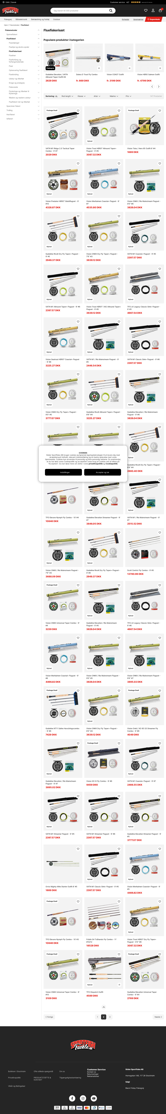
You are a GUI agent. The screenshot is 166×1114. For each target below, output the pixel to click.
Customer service (117, 2)
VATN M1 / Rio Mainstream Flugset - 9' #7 (143, 518)
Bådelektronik (21, 19)
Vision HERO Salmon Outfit (148, 74)
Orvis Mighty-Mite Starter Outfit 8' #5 (61, 886)
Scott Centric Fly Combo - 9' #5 (140, 570)
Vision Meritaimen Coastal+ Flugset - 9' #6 (62, 677)
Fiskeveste (13, 87)
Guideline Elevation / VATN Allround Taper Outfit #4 (57, 75)
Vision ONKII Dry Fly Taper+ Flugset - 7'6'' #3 (102, 255)
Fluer (22, 66)
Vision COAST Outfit (115, 74)
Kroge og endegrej (22, 83)
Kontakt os (91, 1072)
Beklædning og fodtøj (40, 19)
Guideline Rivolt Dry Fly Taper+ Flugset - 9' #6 (103, 571)
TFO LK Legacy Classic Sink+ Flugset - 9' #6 (143, 624)
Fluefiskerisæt (15, 51)
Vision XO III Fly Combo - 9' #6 (99, 781)
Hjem (6, 25)
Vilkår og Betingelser (16, 1086)
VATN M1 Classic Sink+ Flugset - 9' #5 (102, 886)
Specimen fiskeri (21, 106)
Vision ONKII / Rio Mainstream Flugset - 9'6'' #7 (143, 677)
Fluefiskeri (25, 25)
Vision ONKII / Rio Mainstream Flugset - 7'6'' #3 (62, 571)
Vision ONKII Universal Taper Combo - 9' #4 (62, 624)
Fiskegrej (8, 19)
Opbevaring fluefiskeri (22, 70)
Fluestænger (22, 43)
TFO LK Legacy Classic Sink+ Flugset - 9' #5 (143, 308)
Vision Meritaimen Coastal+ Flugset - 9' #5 (143, 887)
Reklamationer (93, 1076)
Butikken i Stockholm (17, 1071)
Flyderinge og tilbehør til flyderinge (22, 92)
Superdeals (154, 19)
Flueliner (22, 55)
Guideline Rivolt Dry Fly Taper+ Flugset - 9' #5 (62, 255)
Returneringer (92, 1074)
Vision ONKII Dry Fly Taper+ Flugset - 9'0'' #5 (61, 413)
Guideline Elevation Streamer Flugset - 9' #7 (103, 518)
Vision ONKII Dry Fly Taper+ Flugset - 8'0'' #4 (102, 729)
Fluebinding (22, 74)
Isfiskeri (21, 119)
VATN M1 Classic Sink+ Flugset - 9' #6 (143, 359)
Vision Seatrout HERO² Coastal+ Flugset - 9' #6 (62, 360)
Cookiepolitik (111, 464)
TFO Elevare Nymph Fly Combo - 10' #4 (62, 517)
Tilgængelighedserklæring (70, 1078)
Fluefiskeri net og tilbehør (22, 102)
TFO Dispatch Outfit (94, 992)
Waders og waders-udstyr (22, 98)
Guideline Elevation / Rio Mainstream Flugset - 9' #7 (61, 782)
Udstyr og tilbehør (22, 79)
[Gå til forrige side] (49, 1016)
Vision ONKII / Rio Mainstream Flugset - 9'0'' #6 (143, 202)
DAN (10, 2)
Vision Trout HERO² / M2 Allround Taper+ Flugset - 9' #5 (103, 308)
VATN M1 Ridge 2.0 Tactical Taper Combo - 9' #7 (60, 149)
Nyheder (125, 19)
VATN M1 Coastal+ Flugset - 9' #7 (141, 781)
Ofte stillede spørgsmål (43, 1071)
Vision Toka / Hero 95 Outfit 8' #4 (141, 148)
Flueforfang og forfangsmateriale (22, 61)
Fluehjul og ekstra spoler (22, 47)
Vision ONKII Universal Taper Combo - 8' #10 (62, 993)
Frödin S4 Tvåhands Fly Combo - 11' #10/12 (101, 940)
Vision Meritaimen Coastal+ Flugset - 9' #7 (102, 202)
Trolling (21, 110)
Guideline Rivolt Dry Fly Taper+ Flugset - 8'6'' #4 (144, 466)
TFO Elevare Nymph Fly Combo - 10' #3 (62, 939)
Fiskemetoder (14, 25)
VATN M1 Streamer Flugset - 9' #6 (100, 834)
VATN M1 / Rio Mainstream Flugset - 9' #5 (102, 360)
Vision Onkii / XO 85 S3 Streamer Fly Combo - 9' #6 (142, 729)
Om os (62, 1071)
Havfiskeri (21, 114)
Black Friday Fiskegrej (134, 1088)
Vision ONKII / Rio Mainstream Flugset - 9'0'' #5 (102, 677)
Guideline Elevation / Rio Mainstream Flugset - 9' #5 (101, 624)
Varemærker (138, 19)
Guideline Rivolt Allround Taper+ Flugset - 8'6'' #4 (103, 413)
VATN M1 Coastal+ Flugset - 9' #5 (141, 254)
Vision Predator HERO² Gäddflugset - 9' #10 (62, 202)
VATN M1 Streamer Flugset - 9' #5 (60, 834)
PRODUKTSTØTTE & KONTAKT (42, 1079)
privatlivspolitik (96, 464)
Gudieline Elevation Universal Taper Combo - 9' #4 (142, 993)
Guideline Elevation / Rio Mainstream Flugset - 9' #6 (142, 413)
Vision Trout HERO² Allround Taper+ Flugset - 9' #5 (101, 149)
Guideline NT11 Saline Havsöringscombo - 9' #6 (62, 729)
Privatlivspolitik (14, 1078)
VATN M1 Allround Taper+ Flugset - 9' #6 (63, 307)
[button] (145, 2)
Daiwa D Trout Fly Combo (86, 74)
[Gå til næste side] (158, 1016)
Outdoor (56, 19)
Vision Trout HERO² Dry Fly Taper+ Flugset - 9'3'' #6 (141, 940)
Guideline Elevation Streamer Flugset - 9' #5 (144, 835)
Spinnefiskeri (21, 34)
